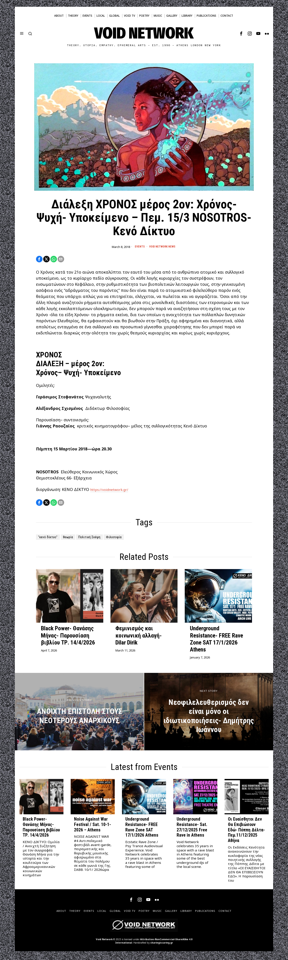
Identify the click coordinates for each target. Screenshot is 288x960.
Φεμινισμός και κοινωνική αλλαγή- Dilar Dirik (138, 637)
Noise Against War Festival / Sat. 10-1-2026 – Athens (92, 827)
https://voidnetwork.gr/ (113, 490)
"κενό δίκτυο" (50, 539)
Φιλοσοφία (130, 539)
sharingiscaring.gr (161, 944)
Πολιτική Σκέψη (101, 539)
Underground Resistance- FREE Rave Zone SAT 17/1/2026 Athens (216, 641)
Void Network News (162, 247)
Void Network (104, 941)
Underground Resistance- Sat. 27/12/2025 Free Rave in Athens (192, 829)
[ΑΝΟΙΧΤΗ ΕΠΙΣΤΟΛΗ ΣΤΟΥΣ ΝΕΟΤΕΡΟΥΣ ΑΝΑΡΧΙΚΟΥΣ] (79, 713)
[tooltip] (241, 33)
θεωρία (75, 539)
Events (138, 247)
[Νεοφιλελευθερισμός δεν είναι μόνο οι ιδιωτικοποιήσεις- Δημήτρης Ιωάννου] (208, 713)
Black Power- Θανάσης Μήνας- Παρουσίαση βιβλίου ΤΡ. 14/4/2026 (68, 637)
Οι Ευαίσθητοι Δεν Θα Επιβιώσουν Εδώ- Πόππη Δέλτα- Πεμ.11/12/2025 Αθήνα (246, 832)
